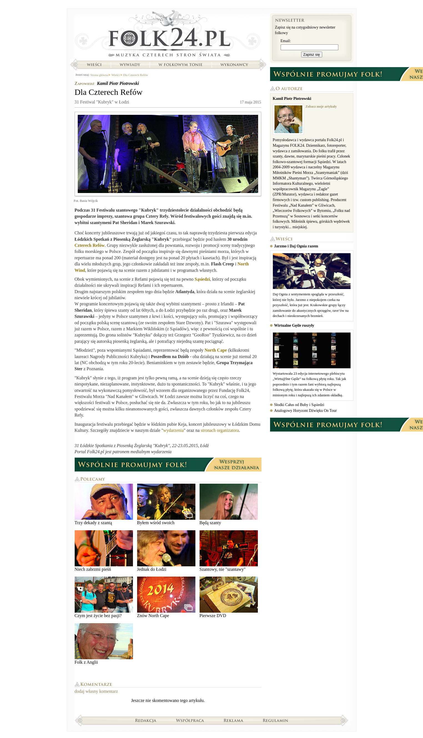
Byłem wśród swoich (166, 504)
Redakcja (146, 720)
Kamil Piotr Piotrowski (118, 83)
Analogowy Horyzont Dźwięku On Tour (305, 411)
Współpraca (190, 720)
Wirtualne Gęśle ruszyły (294, 325)
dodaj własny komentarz (96, 691)
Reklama (233, 720)
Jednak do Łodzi (166, 551)
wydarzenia (173, 430)
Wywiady (129, 64)
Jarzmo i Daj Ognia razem (296, 246)
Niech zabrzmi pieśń (104, 551)
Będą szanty (229, 504)
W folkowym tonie (180, 64)
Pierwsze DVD (229, 597)
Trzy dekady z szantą (104, 504)
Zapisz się (311, 54)
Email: (286, 41)
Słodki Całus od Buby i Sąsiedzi (299, 405)
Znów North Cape (166, 597)
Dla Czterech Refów (135, 75)
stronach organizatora (220, 430)
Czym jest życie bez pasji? (104, 597)
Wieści (94, 64)
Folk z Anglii (104, 644)
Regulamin (275, 720)
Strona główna (168, 34)
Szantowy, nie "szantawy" (229, 551)
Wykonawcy (234, 64)
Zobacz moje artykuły (321, 106)
